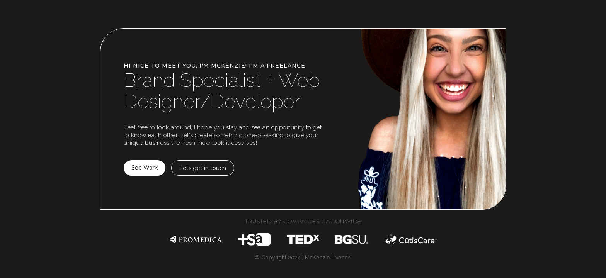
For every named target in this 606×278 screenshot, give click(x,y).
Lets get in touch (202, 167)
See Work (144, 167)
